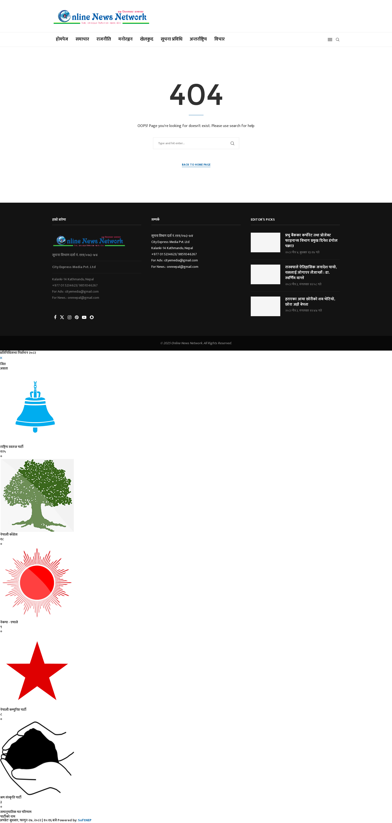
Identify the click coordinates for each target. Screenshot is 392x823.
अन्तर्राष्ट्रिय (198, 39)
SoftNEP (85, 820)
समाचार (82, 39)
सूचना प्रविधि (171, 39)
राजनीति (103, 39)
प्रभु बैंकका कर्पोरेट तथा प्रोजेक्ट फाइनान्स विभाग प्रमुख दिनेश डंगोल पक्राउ (311, 241)
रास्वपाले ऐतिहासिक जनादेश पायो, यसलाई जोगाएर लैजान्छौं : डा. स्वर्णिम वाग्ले (311, 273)
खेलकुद (146, 39)
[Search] (337, 39)
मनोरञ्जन (125, 39)
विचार (219, 39)
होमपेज (62, 39)
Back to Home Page (196, 164)
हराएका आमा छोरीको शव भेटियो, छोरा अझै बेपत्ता (310, 302)
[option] (196, 580)
